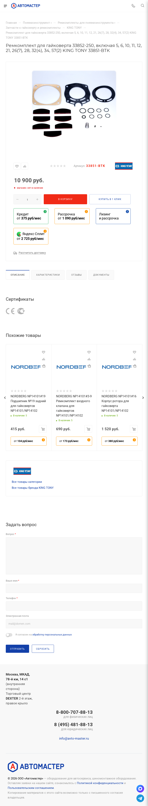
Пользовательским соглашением (31, 788)
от (23, 441)
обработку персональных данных (52, 634)
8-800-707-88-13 (73, 715)
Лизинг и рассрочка (109, 216)
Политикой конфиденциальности (100, 783)
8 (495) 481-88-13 (73, 727)
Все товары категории (27, 482)
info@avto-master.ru (74, 738)
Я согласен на (43, 634)
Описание (18, 274)
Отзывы (76, 274)
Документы (101, 274)
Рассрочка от (71, 216)
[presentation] (5, 398)
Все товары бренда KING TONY (33, 488)
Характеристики (48, 274)
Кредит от (29, 216)
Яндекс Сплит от (31, 236)
